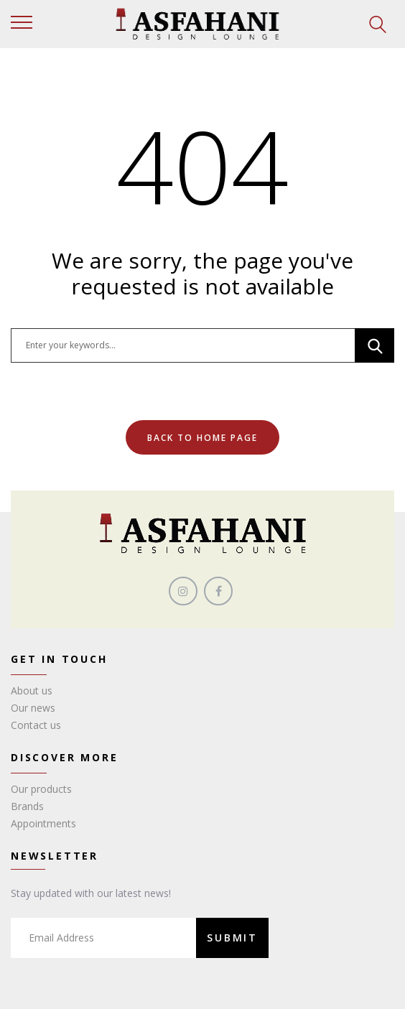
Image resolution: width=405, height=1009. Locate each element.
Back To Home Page (202, 438)
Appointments (43, 823)
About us (31, 690)
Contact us (36, 725)
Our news (33, 708)
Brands (27, 806)
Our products (41, 789)
